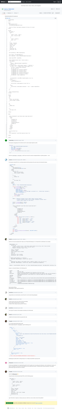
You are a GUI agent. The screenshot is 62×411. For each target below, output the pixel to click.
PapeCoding (11, 140)
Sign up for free (9, 403)
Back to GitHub (28, 1)
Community (29, 408)
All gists (23, 1)
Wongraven (11, 362)
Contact (35, 408)
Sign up (59, 1)
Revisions (10, 13)
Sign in (54, 1)
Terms (17, 408)
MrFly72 (10, 239)
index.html (11, 9)
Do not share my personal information (49, 408)
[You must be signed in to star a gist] (53, 9)
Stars (16, 13)
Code (3, 13)
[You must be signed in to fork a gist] (58, 9)
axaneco (10, 159)
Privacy (20, 408)
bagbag (6, 9)
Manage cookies (39, 408)
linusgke (10, 321)
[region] (31, 78)
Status (26, 408)
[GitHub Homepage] (8, 408)
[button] (53, 13)
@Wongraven (14, 374)
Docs (32, 408)
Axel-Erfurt (11, 292)
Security (23, 408)
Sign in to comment (38, 402)
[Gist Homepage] (4, 1)
